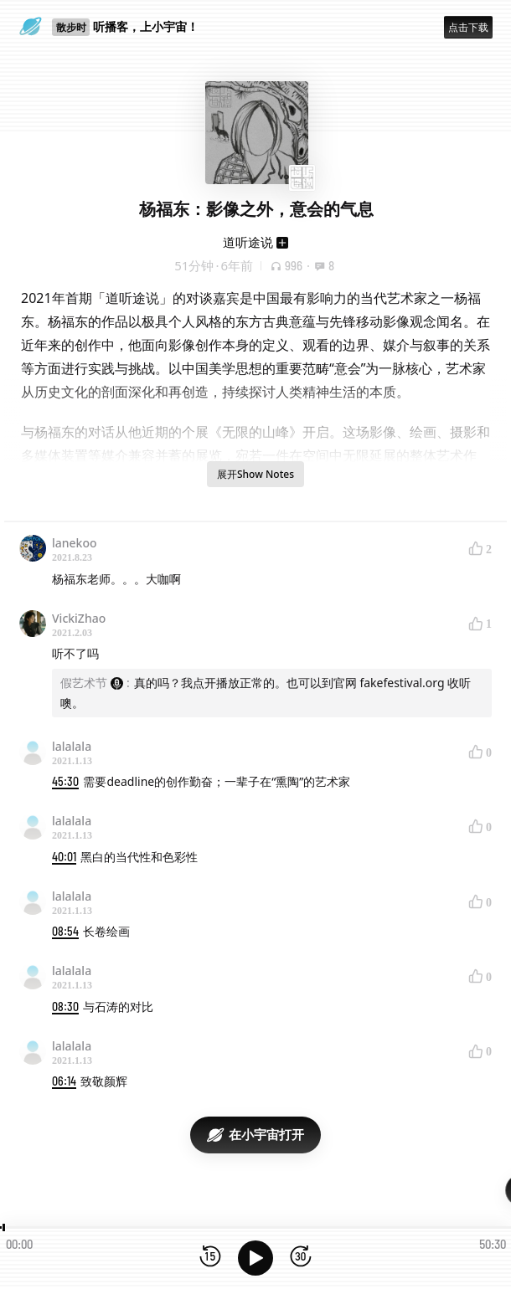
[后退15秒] (210, 1257)
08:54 (65, 931)
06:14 (64, 1081)
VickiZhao (79, 618)
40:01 (64, 857)
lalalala (71, 746)
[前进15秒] (300, 1257)
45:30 (65, 781)
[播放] (255, 1258)
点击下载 (468, 27)
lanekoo (74, 543)
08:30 (65, 1006)
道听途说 (248, 242)
